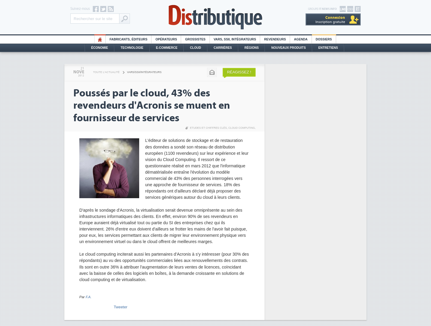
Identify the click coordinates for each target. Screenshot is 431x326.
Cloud (195, 47)
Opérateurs (166, 39)
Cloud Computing (241, 127)
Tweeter (121, 307)
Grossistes (195, 39)
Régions (252, 47)
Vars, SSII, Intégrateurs (235, 39)
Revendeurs (275, 39)
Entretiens (328, 47)
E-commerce (166, 47)
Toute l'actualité (106, 72)
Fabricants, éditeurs (128, 39)
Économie (99, 47)
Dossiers (324, 39)
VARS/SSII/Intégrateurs (144, 72)
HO (100, 39)
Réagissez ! (239, 72)
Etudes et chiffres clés (208, 127)
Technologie (132, 47)
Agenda (300, 39)
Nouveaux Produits (288, 47)
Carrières (223, 47)
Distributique (215, 17)
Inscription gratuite (330, 19)
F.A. (89, 297)
